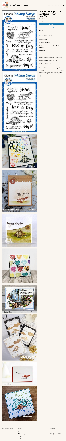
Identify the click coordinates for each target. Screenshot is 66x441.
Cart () (59, 5)
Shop (49, 5)
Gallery (55, 5)
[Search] (63, 5)
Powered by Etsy (53, 434)
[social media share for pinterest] (45, 31)
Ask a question (49, 31)
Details (41, 35)
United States (47, 21)
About (52, 5)
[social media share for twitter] (42, 31)
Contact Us (20, 436)
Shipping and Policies (22, 434)
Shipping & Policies (48, 35)
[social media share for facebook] (40, 31)
